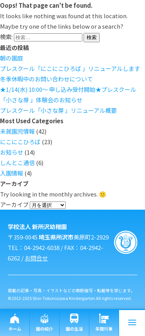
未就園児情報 (17, 131)
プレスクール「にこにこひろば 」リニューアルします (70, 68)
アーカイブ (14, 204)
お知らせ (11, 152)
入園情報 (11, 173)
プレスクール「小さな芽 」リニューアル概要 (58, 110)
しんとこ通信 (17, 163)
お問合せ (36, 258)
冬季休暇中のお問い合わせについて (46, 79)
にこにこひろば (20, 142)
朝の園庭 (11, 58)
